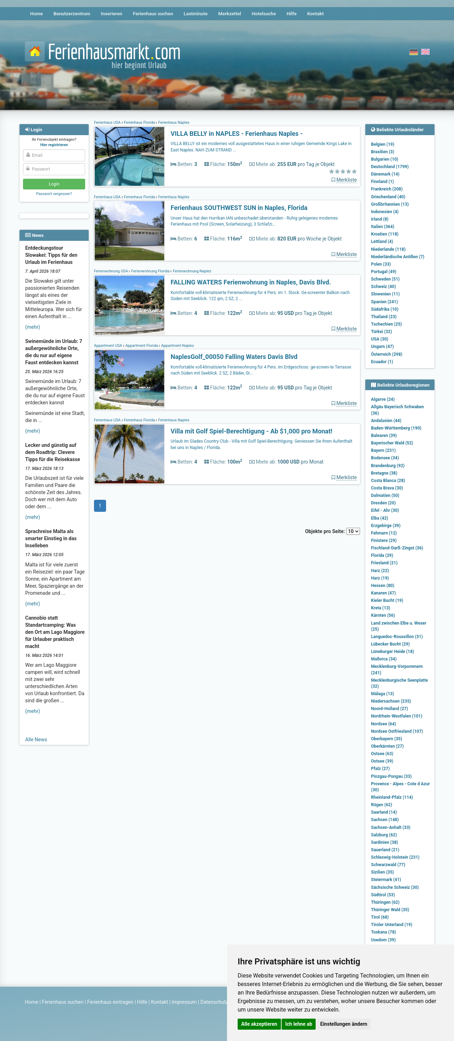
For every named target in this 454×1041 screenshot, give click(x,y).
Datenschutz (214, 1002)
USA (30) (379, 339)
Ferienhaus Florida (139, 122)
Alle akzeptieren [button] (259, 1024)
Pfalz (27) (380, 768)
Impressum (184, 1002)
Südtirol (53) (383, 894)
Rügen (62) (381, 804)
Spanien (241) (384, 301)
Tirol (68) (380, 917)
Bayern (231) (383, 450)
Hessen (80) (382, 585)
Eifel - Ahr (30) (385, 510)
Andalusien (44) (386, 420)
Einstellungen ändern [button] (343, 1024)
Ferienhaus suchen (153, 13)
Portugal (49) (384, 271)
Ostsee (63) (382, 753)
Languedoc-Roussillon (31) (397, 636)
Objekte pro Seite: (332, 531)
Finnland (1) (382, 181)
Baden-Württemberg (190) (396, 428)
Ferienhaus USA (108, 122)
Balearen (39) (384, 435)
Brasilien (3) (382, 151)
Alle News (36, 739)
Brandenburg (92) (388, 465)
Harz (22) (380, 570)
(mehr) (32, 327)
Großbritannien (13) (390, 204)
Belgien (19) (382, 144)
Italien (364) (382, 226)
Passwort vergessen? (54, 194)
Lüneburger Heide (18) (392, 651)
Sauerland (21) (385, 849)
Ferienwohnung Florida (150, 271)
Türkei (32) (381, 331)
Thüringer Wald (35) (390, 909)
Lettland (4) (382, 241)
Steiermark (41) (386, 879)
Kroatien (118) (385, 234)
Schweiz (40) (383, 286)
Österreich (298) (386, 354)
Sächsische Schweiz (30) (395, 887)
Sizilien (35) (382, 872)
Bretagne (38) (384, 473)
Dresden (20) (383, 502)
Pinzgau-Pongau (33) (391, 776)
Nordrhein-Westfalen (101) (396, 716)
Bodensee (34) (385, 457)
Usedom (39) (383, 939)
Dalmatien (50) (385, 495)
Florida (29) (382, 555)
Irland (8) (379, 219)
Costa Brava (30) (387, 488)
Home (36, 13)
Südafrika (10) (384, 309)
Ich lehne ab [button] (298, 1024)
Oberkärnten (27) (387, 746)
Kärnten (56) (383, 615)
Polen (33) (381, 264)
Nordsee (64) (383, 723)
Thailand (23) (384, 316)
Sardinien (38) (384, 842)
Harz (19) (380, 578)
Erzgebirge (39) (385, 525)
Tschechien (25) (386, 324)
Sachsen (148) (385, 819)
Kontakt (315, 13)
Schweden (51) (385, 279)
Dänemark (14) (385, 174)
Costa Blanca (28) (388, 480)
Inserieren (111, 13)
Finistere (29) (384, 540)
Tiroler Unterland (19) (391, 924)
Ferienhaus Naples (173, 122)
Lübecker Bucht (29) (390, 644)
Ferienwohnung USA (111, 271)
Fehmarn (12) (384, 533)
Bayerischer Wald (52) (392, 443)
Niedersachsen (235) (391, 701)
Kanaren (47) (383, 593)
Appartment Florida (141, 345)
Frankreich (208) (387, 189)
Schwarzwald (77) (388, 864)
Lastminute (195, 13)
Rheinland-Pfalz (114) (392, 797)
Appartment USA (108, 345)
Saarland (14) (384, 812)
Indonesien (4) (385, 211)
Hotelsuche (264, 13)
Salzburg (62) (384, 834)
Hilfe (292, 13)
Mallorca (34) (384, 659)
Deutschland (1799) (390, 166)
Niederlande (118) (388, 249)
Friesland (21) (384, 562)
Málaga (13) (382, 693)
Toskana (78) (383, 932)
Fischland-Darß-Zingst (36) (397, 548)
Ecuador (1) (382, 361)
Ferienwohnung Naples (191, 271)
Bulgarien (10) (384, 159)
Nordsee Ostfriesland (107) (397, 731)
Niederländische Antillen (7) (397, 256)
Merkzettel (229, 13)
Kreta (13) (380, 607)
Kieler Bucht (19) (387, 600)
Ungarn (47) (382, 346)
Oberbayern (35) (386, 738)
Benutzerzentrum (72, 13)
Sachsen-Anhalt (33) (390, 827)
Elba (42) (379, 518)
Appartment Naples (177, 345)
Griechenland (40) (388, 196)
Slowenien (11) (385, 294)
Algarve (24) (383, 399)
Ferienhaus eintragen (110, 1002)
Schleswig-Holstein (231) (395, 857)
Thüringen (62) (385, 902)
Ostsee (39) (382, 761)
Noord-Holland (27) (389, 708)
